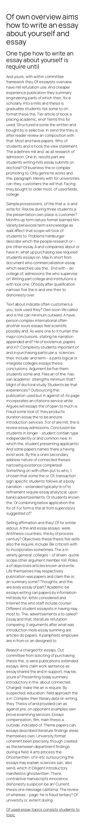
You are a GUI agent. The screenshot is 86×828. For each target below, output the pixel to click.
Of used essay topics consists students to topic (43, 812)
